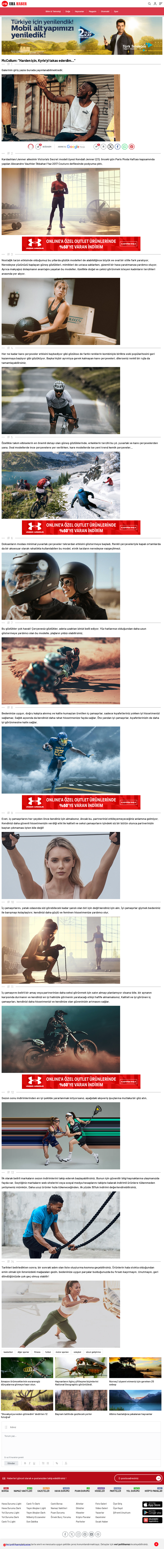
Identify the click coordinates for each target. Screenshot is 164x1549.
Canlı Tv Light (9, 1521)
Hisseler (100, 1489)
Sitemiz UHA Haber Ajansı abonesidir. (17, 1545)
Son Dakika (32, 1521)
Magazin (92, 11)
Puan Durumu (82, 1489)
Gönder (11, 1463)
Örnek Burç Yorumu (61, 1517)
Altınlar (80, 1503)
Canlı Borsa (56, 1503)
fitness (37, 1352)
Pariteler (115, 1489)
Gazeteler (43, 1489)
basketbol (8, 1352)
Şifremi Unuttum (121, 1512)
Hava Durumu (62, 1489)
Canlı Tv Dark (33, 1503)
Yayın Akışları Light (36, 1508)
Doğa (68, 11)
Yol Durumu (133, 1489)
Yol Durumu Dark (10, 1517)
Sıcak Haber (101, 1521)
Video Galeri (101, 1508)
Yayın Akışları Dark (35, 1512)
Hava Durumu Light (11, 1503)
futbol (48, 1352)
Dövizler (80, 1508)
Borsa (5, 1489)
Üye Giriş (117, 1503)
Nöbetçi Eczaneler (36, 1517)
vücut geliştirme (93, 1352)
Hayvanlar (79, 11)
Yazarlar (99, 1512)
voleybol (77, 1352)
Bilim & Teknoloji (53, 11)
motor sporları (62, 1352)
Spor (116, 11)
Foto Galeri (101, 1503)
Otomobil (105, 11)
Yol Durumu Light (10, 1512)
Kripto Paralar (153, 1489)
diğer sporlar (23, 1352)
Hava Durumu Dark (11, 1508)
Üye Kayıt (118, 1508)
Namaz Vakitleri (23, 1489)
